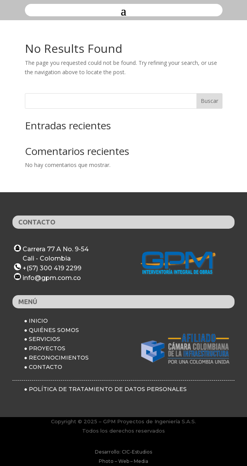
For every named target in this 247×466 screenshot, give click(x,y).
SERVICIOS (44, 339)
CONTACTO (45, 366)
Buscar (209, 100)
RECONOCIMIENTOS (59, 357)
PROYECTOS (47, 348)
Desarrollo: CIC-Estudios (123, 452)
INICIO (38, 320)
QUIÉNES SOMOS (54, 330)
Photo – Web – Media (123, 461)
